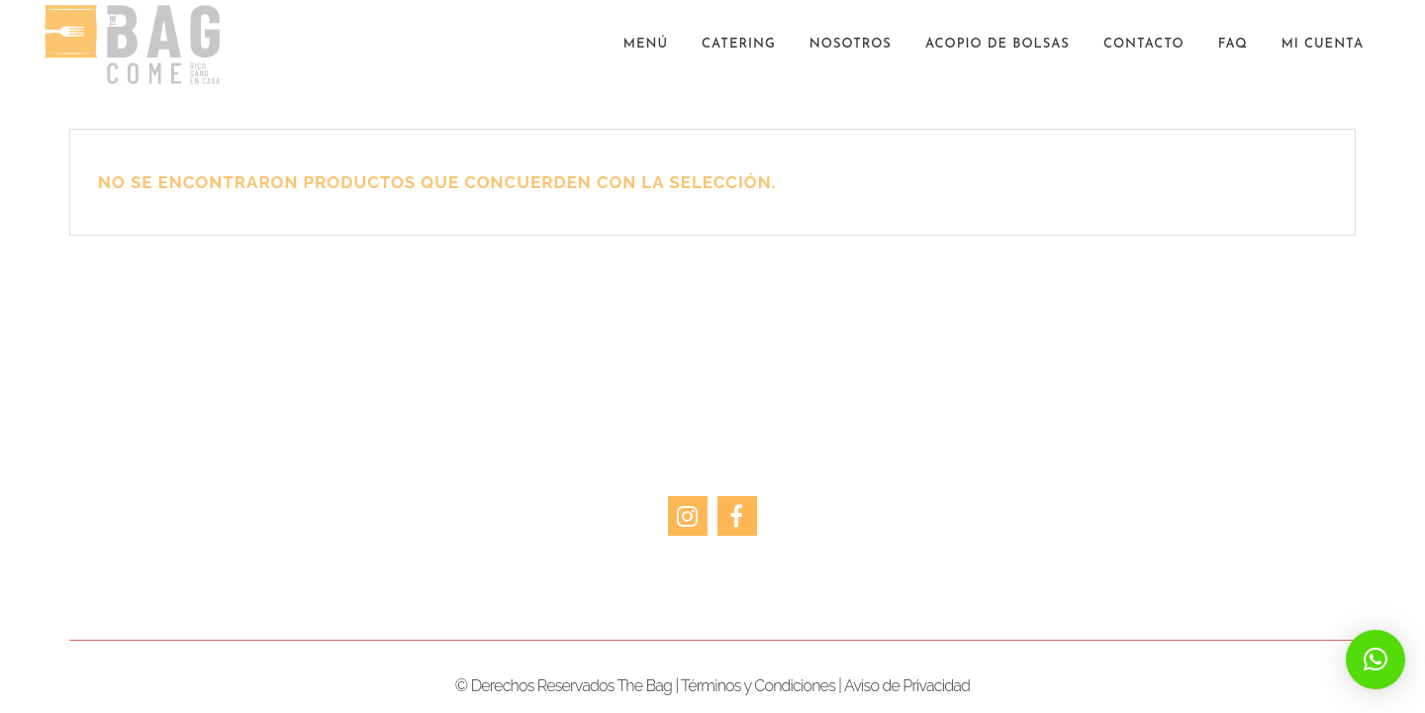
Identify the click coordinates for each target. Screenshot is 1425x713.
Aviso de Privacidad (907, 685)
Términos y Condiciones (758, 685)
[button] (1375, 659)
